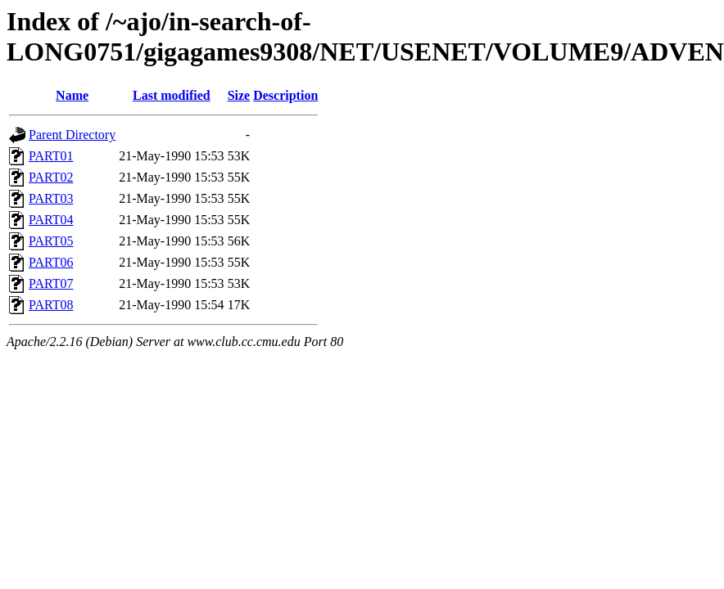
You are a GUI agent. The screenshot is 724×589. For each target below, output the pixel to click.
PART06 (51, 262)
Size (239, 95)
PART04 (51, 220)
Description (285, 95)
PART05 (51, 241)
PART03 (51, 198)
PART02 (51, 177)
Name (72, 95)
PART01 (51, 156)
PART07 (51, 283)
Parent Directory (72, 135)
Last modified (171, 95)
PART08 (51, 305)
